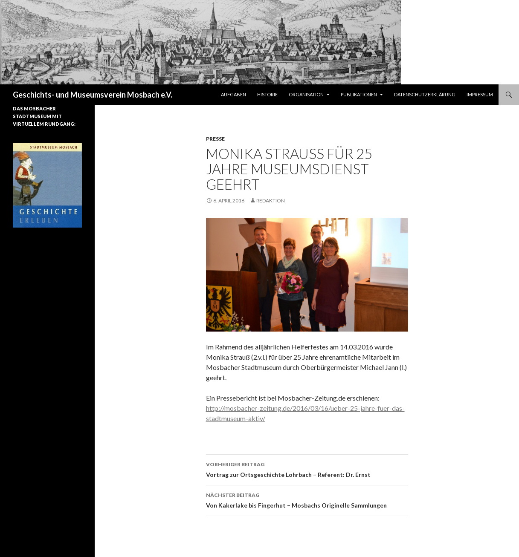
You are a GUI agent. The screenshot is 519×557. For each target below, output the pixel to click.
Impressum (480, 94)
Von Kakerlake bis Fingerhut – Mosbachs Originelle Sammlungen (307, 499)
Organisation (306, 94)
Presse (215, 139)
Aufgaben (233, 94)
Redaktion (270, 200)
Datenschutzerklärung (424, 94)
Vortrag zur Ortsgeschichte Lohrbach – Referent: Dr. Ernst (307, 468)
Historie (267, 94)
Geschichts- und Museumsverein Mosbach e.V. (92, 94)
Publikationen (359, 94)
